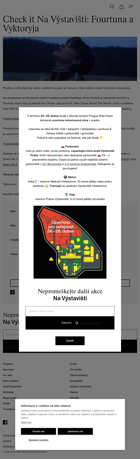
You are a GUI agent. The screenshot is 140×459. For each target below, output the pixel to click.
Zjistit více (26, 422)
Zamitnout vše (75, 431)
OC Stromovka (51, 164)
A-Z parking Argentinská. (81, 164)
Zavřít (70, 341)
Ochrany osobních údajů (87, 323)
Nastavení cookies (38, 440)
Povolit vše (38, 431)
